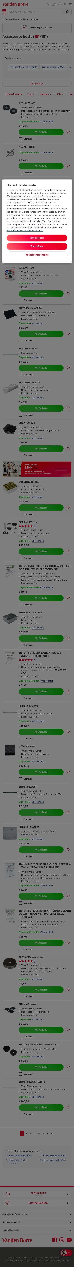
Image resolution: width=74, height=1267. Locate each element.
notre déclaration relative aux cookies (25, 230)
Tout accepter (37, 237)
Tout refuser (37, 246)
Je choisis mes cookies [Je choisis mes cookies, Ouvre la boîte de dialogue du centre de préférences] (37, 254)
